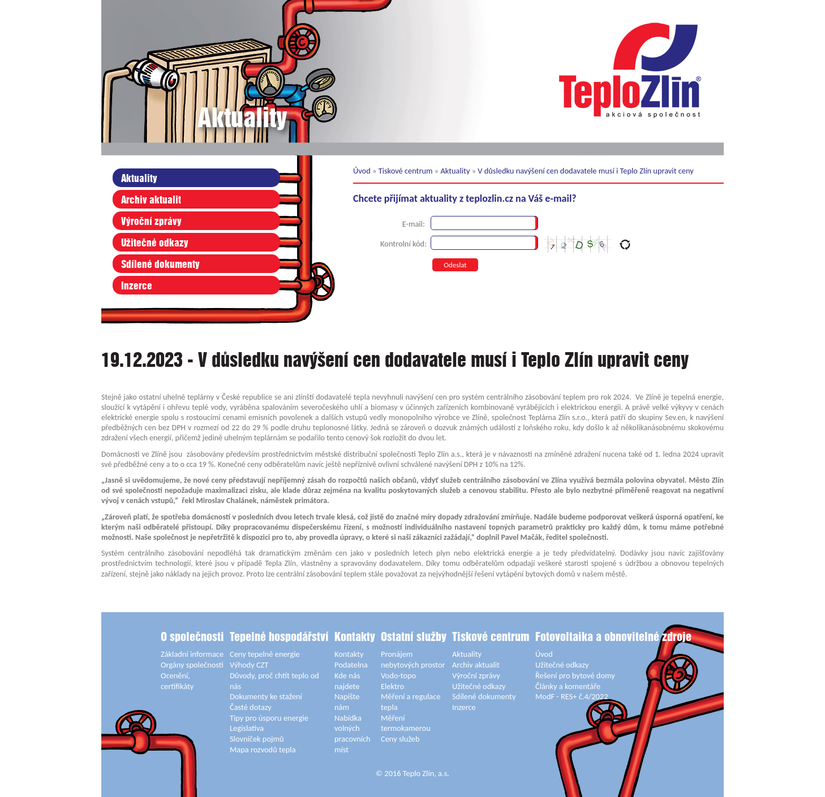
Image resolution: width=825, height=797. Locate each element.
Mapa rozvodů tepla (263, 749)
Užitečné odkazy (154, 243)
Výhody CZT (249, 665)
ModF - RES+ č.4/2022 (571, 696)
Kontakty (354, 637)
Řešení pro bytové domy (575, 675)
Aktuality (139, 179)
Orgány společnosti (192, 665)
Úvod (362, 171)
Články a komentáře (567, 686)
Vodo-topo (398, 675)
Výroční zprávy (151, 222)
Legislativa (247, 728)
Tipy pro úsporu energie (269, 718)
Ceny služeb (400, 739)
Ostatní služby (413, 637)
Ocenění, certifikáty (177, 680)
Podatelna (351, 665)
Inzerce (136, 286)
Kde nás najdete (347, 680)
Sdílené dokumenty (160, 265)
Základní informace (192, 654)
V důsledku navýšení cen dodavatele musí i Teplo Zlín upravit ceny (585, 171)
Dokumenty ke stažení (266, 696)
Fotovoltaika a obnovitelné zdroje (613, 637)
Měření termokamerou (406, 723)
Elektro (392, 686)
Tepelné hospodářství (279, 637)
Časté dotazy (251, 707)
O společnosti (192, 637)
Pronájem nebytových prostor (413, 659)
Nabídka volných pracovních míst (352, 734)
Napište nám (346, 701)
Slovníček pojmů (257, 739)
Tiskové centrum (406, 171)
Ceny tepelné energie (265, 654)
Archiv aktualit (151, 200)
